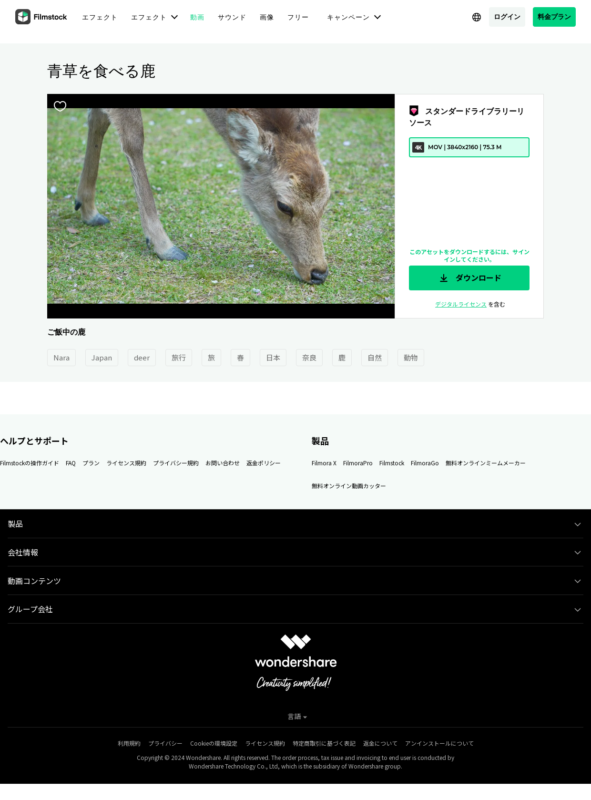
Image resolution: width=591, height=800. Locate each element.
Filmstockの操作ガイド (29, 463)
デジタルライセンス (461, 304)
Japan (102, 357)
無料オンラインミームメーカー (486, 463)
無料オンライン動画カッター (349, 486)
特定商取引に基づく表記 (324, 743)
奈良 (309, 357)
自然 (374, 357)
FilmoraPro (358, 463)
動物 (411, 357)
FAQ (71, 463)
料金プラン (554, 16)
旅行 (179, 357)
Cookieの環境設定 (213, 743)
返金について (380, 743)
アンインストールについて (439, 743)
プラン (91, 463)
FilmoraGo (425, 463)
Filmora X (324, 463)
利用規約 (129, 743)
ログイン (507, 16)
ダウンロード (469, 278)
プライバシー (165, 743)
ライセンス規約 (126, 463)
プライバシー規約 (176, 463)
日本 (273, 357)
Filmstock (391, 463)
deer (142, 357)
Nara (61, 357)
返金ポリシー (263, 463)
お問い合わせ (222, 463)
